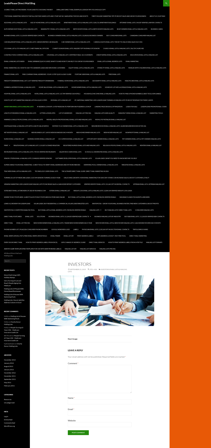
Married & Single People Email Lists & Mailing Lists (23, 119)
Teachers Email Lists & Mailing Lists (17, 171)
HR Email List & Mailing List (61, 100)
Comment (73, 363)
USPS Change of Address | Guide (73, 242)
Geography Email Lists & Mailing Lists (106, 81)
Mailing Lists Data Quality (105, 113)
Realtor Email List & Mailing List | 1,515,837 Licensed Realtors (37, 145)
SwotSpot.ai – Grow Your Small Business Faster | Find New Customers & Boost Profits (125, 203)
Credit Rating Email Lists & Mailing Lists (111, 55)
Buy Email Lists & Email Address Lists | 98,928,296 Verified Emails (92, 197)
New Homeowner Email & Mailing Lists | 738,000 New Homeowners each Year (63, 223)
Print (6, 145)
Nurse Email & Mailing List (14, 139)
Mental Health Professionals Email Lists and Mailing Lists (69, 119)
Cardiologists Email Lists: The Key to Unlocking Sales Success (118, 42)
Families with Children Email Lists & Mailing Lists (147, 68)
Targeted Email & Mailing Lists (133, 165)
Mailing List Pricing (83, 113)
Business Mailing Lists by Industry (107, 216)
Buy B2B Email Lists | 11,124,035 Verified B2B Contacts (144, 216)
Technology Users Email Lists (46, 171)
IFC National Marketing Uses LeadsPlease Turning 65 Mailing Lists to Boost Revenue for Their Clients (114, 100)
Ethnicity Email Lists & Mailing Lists (111, 68)
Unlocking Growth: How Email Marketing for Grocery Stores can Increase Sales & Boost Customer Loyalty (106, 178)
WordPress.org (9, 426)
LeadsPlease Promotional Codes (154, 106)
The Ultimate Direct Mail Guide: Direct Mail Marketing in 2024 (85, 171)
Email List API (69, 236)
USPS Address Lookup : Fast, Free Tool (111, 236)
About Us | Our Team (157, 16)
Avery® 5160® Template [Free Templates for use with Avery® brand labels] (32, 249)
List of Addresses (65, 113)
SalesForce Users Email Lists (70, 152)
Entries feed (8, 420)
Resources (7, 399)
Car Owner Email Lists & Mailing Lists (75, 42)
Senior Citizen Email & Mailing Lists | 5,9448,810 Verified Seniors (28, 158)
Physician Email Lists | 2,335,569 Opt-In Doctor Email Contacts (105, 229)
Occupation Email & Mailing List (70, 139)
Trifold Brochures (140, 229)
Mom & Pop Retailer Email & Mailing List (110, 119)
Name (71, 398)
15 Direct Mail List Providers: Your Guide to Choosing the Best (28, 10)
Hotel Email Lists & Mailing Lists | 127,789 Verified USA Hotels (57, 94)
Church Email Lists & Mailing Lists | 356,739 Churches (123, 48)
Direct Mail (8, 223)
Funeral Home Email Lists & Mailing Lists (73, 81)
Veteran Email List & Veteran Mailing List (148, 184)
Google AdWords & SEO (60, 229)
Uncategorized (9, 403)
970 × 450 (93, 269)
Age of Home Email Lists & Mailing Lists (45, 22)
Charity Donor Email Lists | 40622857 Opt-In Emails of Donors (76, 48)
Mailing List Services (88, 249)
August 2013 (8, 366)
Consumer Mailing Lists (144, 210)
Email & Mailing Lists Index (14, 61)
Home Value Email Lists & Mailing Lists (53, 87)
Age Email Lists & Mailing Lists (15, 22)
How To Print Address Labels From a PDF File (125, 242)
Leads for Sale (131, 106)
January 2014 (9, 363)
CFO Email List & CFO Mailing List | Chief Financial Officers (26, 48)
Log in (6, 416)
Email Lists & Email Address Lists (109, 61)
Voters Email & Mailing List (59, 190)
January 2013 (9, 370)
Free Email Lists (114, 74)
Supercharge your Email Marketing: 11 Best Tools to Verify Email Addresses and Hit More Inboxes (42, 165)
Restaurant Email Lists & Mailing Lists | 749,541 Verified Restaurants (30, 152)
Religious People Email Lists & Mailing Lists (119, 145)
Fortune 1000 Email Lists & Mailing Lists (90, 74)
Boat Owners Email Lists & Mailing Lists (132, 29)
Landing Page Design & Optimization (108, 106)
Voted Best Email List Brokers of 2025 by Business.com (25, 190)
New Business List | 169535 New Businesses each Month (52, 132)
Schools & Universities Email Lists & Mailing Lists (104, 152)
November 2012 (10, 373)
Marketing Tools (156, 113)
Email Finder (55, 236)
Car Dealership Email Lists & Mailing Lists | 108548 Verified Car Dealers (31, 42)
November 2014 (10, 360)
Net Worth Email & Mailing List (16, 132)
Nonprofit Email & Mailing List (137, 132)
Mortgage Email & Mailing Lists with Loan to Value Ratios (26, 126)
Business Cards (157, 29)
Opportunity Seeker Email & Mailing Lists (103, 139)
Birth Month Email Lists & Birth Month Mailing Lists (93, 29)
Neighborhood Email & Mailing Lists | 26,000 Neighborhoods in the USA (119, 126)
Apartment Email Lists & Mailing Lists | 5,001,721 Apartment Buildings (90, 22)
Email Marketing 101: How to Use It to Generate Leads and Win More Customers (34, 68)
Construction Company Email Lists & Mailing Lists (23, 55)
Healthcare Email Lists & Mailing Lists (139, 81)
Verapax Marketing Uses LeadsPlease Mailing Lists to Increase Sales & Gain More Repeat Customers (42, 184)
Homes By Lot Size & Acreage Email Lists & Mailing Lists (126, 87)
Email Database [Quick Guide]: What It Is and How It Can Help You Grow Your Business (61, 61)
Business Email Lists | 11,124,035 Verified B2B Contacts (24, 35)
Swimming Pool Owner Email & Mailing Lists (101, 165)
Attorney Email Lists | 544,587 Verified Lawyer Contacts (141, 22)
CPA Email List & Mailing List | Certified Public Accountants (70, 55)
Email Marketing (132, 61)
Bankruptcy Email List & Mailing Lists (55, 29)
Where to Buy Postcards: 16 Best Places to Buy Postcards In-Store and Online (34, 197)
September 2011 (10, 379)
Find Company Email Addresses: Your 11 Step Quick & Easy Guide (46, 74)
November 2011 (10, 376)
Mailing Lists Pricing (107, 249)
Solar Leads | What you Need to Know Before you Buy (116, 158)
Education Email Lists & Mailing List (144, 55)
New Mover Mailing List (113, 132)
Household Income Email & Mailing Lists (99, 94)
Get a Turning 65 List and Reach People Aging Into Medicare (12, 283)
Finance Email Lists (11, 74)
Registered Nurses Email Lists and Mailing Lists (81, 145)
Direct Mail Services (97, 242)
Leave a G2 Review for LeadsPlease (17, 203)
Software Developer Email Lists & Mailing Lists (73, 158)
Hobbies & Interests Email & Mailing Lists (19, 87)
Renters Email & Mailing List (150, 145)
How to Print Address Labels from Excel (42, 242)
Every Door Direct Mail (13, 242)
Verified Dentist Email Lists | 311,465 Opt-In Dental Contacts (107, 184)
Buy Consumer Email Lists (116, 35)
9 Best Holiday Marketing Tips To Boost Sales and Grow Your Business (119, 16)
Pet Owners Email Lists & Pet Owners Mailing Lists (141, 139)
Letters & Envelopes (47, 113)
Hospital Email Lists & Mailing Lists (17, 94)
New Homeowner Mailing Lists (88, 132)
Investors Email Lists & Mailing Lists (19, 106)
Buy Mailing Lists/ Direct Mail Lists (118, 210)
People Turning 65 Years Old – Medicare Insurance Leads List (13, 330)
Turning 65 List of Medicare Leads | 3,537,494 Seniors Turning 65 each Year (32, 178)
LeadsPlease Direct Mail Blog (19, 3)
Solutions (41, 216)
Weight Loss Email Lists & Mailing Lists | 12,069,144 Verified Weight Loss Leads (102, 190)
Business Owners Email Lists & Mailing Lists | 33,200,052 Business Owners (75, 35)
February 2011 (9, 386)
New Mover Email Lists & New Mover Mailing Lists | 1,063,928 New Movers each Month (128, 223)
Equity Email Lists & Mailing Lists (81, 68)
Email (71, 409)
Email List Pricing (23, 223)
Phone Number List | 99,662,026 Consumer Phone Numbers (26, 229)
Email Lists (29, 216)
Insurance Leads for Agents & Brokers (134, 197)
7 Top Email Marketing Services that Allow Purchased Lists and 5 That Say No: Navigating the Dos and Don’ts (46, 16)
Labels (75, 229)
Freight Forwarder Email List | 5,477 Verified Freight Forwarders (29, 81)
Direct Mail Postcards (13, 216)
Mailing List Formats (154, 242)
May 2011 (7, 382)
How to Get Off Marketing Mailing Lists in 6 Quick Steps (25, 100)
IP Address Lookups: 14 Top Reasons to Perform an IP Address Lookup (64, 106)
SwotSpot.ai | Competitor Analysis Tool (19, 210)
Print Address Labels (85, 236)
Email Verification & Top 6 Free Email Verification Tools (25, 236)
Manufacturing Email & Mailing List (132, 113)
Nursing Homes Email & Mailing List (41, 139)
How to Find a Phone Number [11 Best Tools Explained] (140, 94)
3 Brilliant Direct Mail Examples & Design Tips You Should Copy (81, 10)
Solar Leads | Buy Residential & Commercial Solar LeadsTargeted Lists (61, 203)
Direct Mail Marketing (138, 236)
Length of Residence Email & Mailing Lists (20, 113)
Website (72, 420)
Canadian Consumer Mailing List (143, 35)
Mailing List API (70, 249)
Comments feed (9, 423)
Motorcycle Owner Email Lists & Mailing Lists (70, 126)
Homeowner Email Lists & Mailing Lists (86, 87)
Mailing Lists (94, 210)
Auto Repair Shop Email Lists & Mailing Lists (20, 29)
